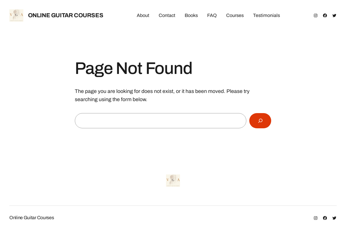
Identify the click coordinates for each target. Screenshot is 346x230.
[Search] (260, 120)
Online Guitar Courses (65, 15)
